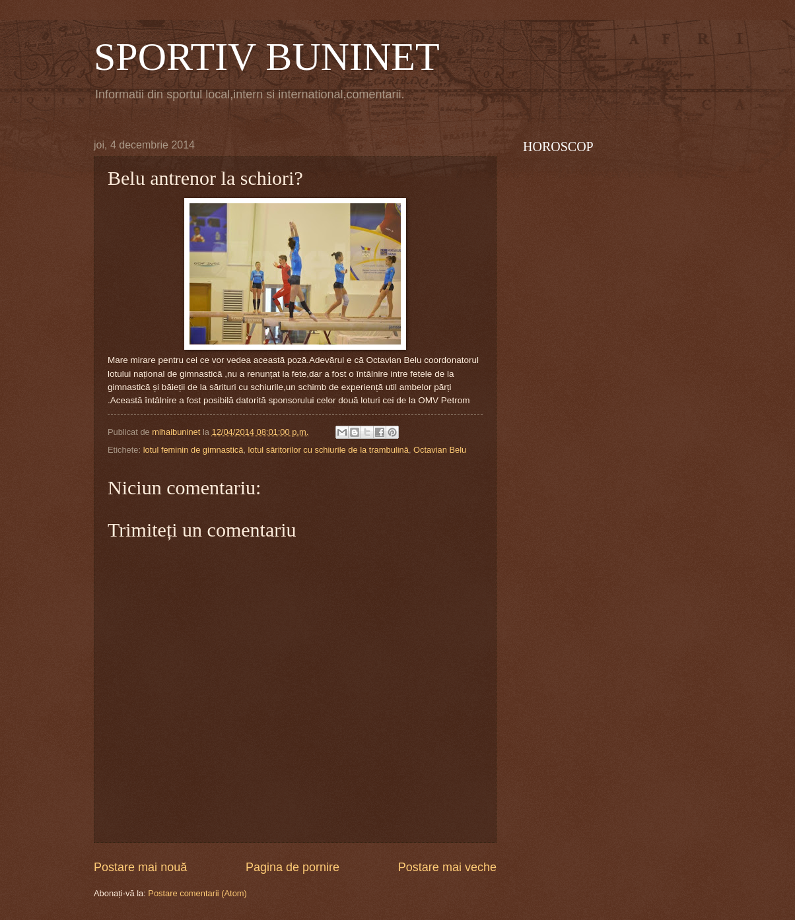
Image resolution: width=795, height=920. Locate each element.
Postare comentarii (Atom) (197, 893)
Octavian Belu (439, 450)
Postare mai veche (447, 867)
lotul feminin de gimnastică (193, 450)
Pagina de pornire (292, 867)
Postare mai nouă (140, 867)
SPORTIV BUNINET (267, 57)
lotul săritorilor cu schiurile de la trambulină (328, 450)
